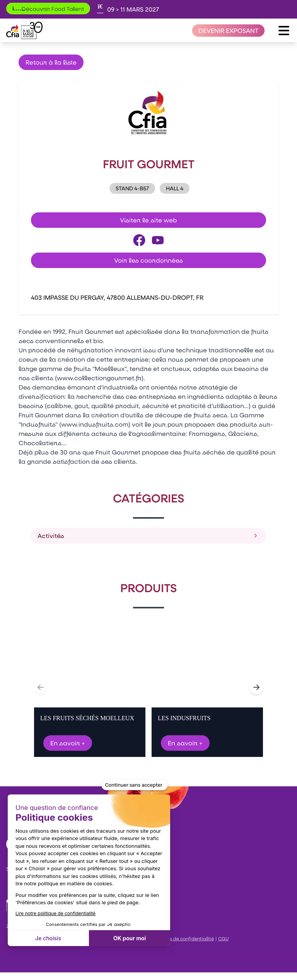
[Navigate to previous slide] (40, 687)
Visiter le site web (148, 220)
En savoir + (67, 743)
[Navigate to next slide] (256, 687)
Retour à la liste (51, 62)
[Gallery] (148, 687)
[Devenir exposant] (228, 30)
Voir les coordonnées (148, 260)
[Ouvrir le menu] (284, 30)
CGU (223, 938)
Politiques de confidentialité (181, 938)
